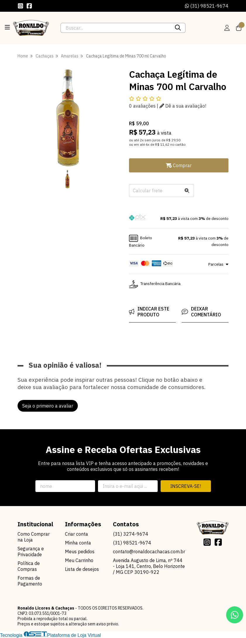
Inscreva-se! (185, 486)
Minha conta (78, 543)
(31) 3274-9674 (130, 534)
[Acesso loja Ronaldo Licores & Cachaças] (227, 28)
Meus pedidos (79, 551)
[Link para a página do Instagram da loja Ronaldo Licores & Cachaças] (20, 6)
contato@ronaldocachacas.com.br (149, 551)
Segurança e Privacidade (31, 551)
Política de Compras (29, 566)
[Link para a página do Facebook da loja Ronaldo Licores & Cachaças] (29, 6)
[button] (179, 218)
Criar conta (76, 534)
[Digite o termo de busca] (115, 28)
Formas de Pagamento (30, 581)
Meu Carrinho (79, 560)
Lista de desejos (82, 569)
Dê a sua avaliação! (182, 106)
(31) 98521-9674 (206, 6)
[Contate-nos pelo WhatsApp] (234, 614)
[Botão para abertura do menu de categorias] (7, 27)
